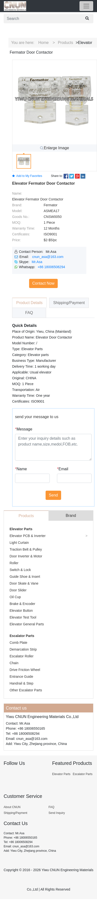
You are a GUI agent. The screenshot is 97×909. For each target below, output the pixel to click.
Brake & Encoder (22, 604)
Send (53, 495)
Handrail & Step (21, 683)
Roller (13, 563)
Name (21, 469)
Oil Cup (15, 597)
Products (65, 43)
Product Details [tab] (29, 303)
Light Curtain (19, 543)
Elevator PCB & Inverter (27, 536)
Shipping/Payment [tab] (69, 303)
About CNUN (12, 807)
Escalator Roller (21, 656)
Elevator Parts (20, 529)
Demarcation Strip (23, 649)
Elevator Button (21, 610)
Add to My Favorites (27, 176)
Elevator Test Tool (22, 617)
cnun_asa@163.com (48, 257)
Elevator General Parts (26, 624)
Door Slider (17, 590)
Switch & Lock (20, 570)
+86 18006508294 (51, 267)
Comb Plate (18, 643)
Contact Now (43, 283)
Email (62, 469)
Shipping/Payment (15, 813)
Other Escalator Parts (25, 690)
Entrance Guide (21, 676)
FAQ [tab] (29, 313)
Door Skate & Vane (23, 583)
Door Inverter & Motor (25, 556)
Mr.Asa (37, 262)
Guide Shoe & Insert (24, 576)
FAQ (51, 807)
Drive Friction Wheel (24, 670)
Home (43, 43)
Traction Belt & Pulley (25, 549)
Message (23, 429)
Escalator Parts (21, 636)
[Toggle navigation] (86, 6)
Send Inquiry (56, 813)
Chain (13, 663)
